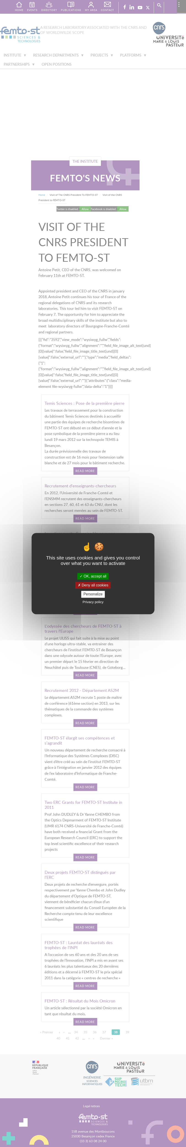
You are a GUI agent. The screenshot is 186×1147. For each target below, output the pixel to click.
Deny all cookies (93, 585)
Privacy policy (93, 602)
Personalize (93, 594)
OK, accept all (93, 576)
